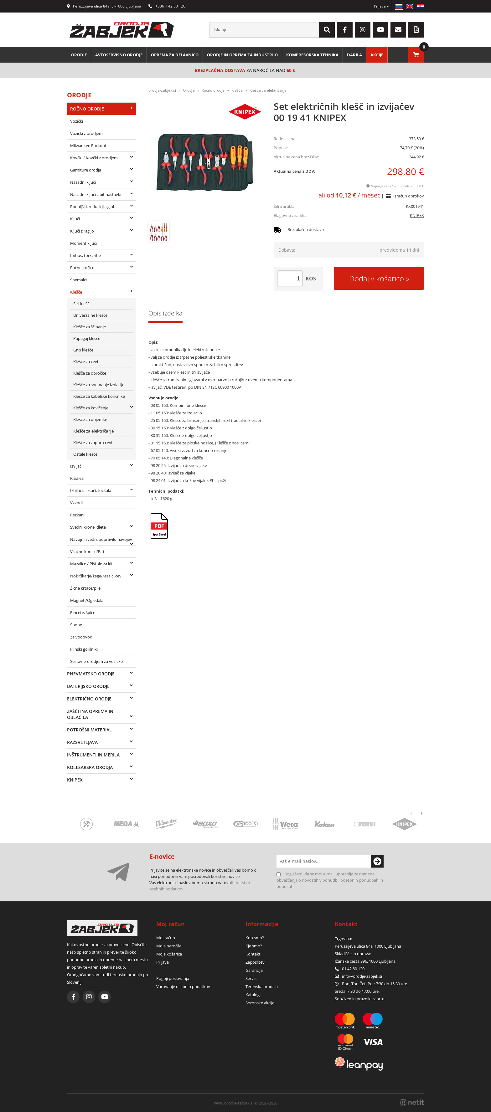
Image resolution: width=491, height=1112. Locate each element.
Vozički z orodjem (86, 133)
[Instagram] (362, 30)
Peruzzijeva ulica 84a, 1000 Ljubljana (368, 946)
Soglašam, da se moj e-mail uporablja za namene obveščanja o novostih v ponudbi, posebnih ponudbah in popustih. (330, 880)
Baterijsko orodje (88, 686)
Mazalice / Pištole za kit (91, 563)
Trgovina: (343, 938)
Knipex (75, 780)
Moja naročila (168, 946)
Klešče (76, 292)
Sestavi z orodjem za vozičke (96, 661)
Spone (76, 625)
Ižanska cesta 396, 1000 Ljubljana (365, 961)
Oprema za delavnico (175, 55)
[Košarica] (416, 55)
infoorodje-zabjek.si (362, 976)
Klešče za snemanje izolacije (98, 384)
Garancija (254, 970)
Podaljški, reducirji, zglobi (93, 206)
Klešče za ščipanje (89, 327)
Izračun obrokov (408, 196)
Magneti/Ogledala (86, 600)
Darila (354, 55)
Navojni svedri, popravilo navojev (101, 539)
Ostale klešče (85, 454)
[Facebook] (345, 30)
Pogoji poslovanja (172, 978)
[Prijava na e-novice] (377, 861)
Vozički (76, 121)
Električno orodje (89, 699)
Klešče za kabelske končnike (99, 396)
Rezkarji (77, 515)
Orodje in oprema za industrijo (242, 55)
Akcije (376, 55)
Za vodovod (81, 637)
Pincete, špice (82, 612)
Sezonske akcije (260, 1003)
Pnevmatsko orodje (91, 674)
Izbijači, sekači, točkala (90, 490)
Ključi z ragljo (82, 231)
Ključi (75, 219)
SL (399, 6)
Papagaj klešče (86, 338)
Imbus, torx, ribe (85, 255)
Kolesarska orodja (90, 767)
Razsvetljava (82, 742)
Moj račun (165, 937)
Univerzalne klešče (90, 315)
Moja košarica (169, 954)
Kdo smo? (255, 937)
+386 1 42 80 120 (166, 6)
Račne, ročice (82, 267)
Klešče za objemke (90, 419)
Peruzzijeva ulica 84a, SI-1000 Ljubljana (104, 6)
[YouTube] (380, 30)
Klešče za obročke (89, 373)
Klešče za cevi (85, 361)
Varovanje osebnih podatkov (183, 986)
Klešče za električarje (93, 431)
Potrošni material (89, 730)
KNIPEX (417, 215)
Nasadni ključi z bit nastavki (95, 194)
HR (420, 6)
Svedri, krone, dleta (88, 527)
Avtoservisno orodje (118, 55)
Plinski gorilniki (84, 649)
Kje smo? (254, 946)
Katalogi (253, 994)
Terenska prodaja (262, 986)
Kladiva (77, 478)
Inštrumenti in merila (93, 755)
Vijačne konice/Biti (87, 551)
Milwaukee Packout (88, 145)
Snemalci (78, 280)
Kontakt (253, 954)
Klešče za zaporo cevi (92, 442)
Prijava (381, 6)
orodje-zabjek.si (162, 90)
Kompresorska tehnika (312, 55)
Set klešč (81, 303)
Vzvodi (76, 502)
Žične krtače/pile (85, 588)
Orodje (79, 55)
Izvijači (76, 466)
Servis (251, 978)
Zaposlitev (255, 962)
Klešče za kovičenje (90, 408)
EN (409, 6)
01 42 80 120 (349, 968)
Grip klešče (83, 350)
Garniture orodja (85, 170)
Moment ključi (83, 243)
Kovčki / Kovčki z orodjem (94, 158)
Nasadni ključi (83, 182)
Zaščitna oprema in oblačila (90, 714)
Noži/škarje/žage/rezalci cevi (96, 576)
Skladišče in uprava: (353, 953)
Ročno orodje (87, 109)
